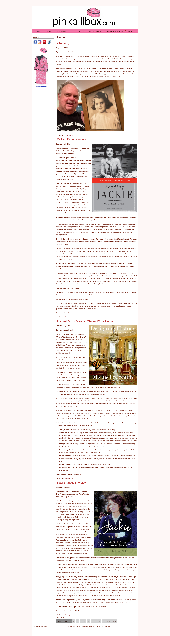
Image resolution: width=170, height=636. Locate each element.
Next (109, 621)
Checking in (64, 43)
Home (38, 31)
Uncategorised (69, 135)
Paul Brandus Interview (71, 482)
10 (103, 621)
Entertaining (95, 31)
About (49, 31)
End (114, 621)
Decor (81, 31)
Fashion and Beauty (114, 31)
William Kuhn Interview (71, 139)
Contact (132, 31)
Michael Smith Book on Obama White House (85, 321)
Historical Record (65, 31)
